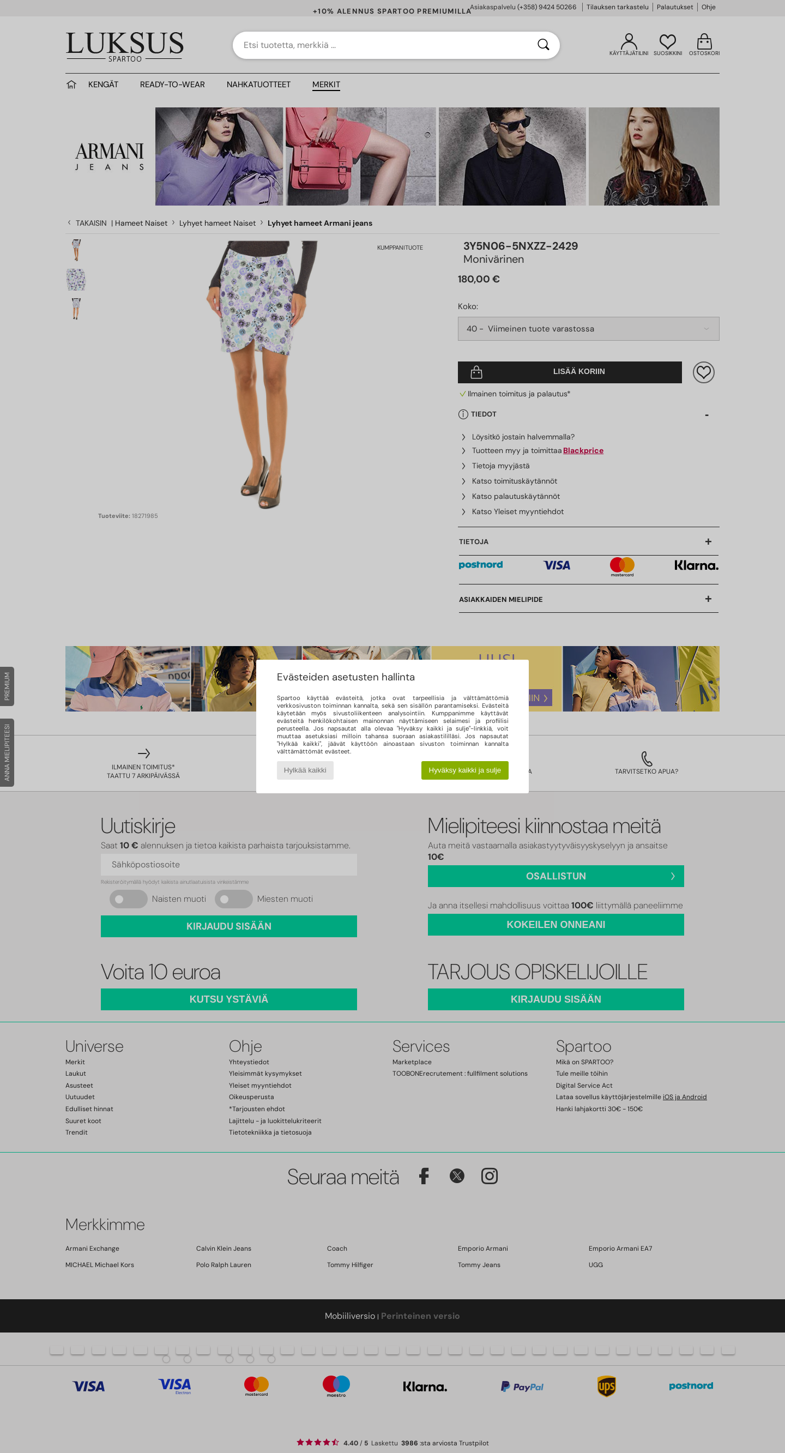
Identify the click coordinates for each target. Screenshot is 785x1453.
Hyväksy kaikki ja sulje (465, 770)
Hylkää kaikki (305, 770)
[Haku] (543, 45)
